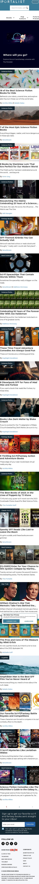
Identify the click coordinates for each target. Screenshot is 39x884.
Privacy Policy (27, 858)
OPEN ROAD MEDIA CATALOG (9, 867)
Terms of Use (27, 855)
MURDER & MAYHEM (6, 864)
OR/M (24, 861)
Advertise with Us (28, 853)
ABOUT (25, 863)
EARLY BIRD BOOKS (6, 859)
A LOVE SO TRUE (5, 854)
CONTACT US (26, 866)
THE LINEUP (4, 862)
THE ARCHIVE (4, 856)
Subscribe (35, 1)
